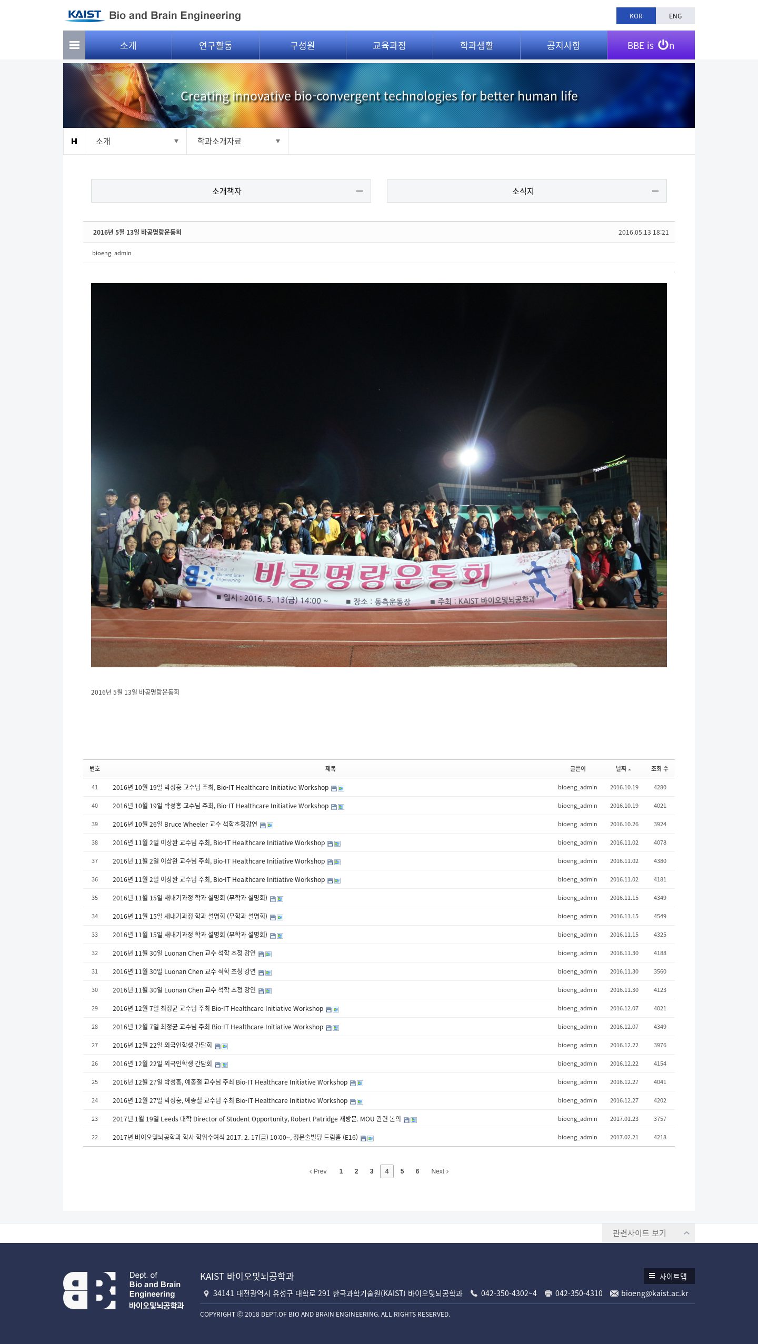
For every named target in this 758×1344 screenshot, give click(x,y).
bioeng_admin (113, 253)
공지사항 (564, 47)
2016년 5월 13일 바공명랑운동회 (138, 232)
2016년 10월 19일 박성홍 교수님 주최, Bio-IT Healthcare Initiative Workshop (222, 786)
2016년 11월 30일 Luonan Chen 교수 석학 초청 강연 (186, 952)
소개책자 (228, 191)
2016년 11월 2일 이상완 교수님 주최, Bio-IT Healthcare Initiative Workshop (220, 841)
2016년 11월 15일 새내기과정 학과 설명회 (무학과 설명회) (192, 896)
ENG (675, 16)
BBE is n (650, 43)
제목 (330, 767)
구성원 (302, 47)
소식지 (523, 191)
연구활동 (216, 47)
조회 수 (658, 767)
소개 (128, 47)
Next (440, 1170)
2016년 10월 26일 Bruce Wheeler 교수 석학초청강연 (187, 823)
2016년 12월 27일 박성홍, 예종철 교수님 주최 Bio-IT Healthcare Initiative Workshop (232, 1081)
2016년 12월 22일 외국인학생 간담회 (164, 1044)
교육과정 (389, 47)
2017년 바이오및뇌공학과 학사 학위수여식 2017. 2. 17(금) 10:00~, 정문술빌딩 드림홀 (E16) (237, 1136)
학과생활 (477, 47)
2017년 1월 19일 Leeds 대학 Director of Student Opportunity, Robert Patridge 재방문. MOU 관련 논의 (259, 1117)
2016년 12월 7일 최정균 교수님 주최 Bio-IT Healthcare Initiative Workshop (220, 1007)
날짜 (622, 767)
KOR (636, 16)
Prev (318, 1170)
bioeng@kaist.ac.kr (654, 1291)
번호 (96, 767)
